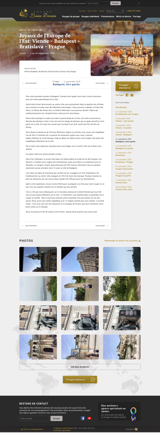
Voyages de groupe (71, 16)
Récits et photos (123, 16)
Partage (137, 16)
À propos (82, 11)
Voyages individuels (90, 16)
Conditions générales (62, 431)
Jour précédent (32, 83)
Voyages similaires (124, 86)
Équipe (101, 11)
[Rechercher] (115, 11)
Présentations (107, 16)
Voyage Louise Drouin (64, 429)
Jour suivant (100, 83)
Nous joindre (92, 11)
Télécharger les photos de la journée (122, 240)
